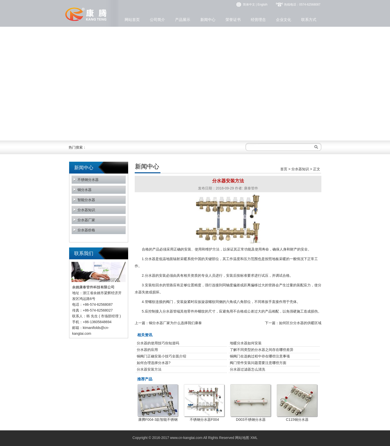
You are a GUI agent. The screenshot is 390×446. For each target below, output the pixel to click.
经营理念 (258, 19)
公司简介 (157, 19)
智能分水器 (86, 200)
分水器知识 (86, 210)
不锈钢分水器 (88, 180)
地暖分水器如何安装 (246, 343)
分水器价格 (86, 230)
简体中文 (249, 4)
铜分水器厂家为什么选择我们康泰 (175, 323)
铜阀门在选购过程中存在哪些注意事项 (260, 356)
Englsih (262, 4)
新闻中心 (207, 19)
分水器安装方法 (149, 369)
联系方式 (308, 19)
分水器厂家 (86, 220)
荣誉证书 (233, 19)
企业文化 (283, 19)
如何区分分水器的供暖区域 (300, 323)
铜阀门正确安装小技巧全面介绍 (161, 356)
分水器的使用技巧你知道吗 (158, 343)
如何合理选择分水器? (154, 363)
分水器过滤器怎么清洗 (247, 369)
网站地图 (242, 438)
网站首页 (132, 19)
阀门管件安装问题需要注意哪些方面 (258, 363)
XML (254, 438)
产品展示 (182, 19)
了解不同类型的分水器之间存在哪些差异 (261, 350)
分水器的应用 (147, 350)
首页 (283, 169)
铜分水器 (84, 190)
